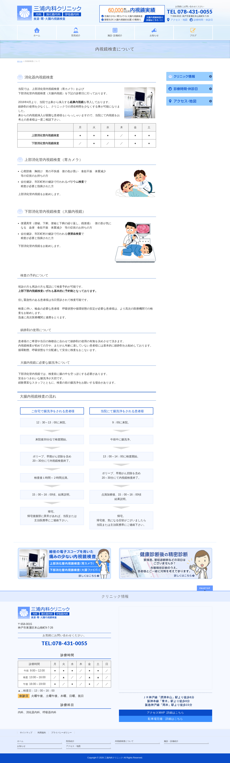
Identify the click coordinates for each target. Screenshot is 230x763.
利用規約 (42, 733)
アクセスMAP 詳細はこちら (165, 712)
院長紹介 (70, 741)
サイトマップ (26, 733)
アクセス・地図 (73, 746)
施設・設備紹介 (171, 741)
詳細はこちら (174, 718)
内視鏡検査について (124, 741)
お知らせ (21, 746)
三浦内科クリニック (113, 757)
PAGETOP (204, 588)
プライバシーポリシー (61, 733)
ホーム (20, 741)
